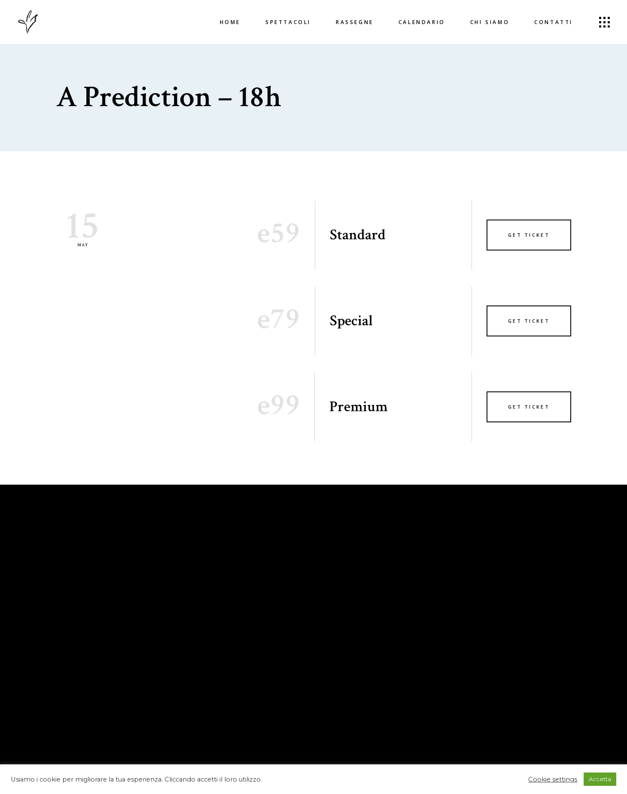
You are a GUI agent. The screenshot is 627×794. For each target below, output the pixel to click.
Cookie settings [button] (552, 779)
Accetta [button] (600, 779)
